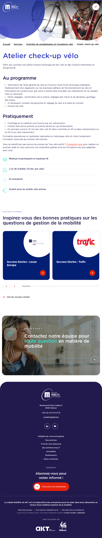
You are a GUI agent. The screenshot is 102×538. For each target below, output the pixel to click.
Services (18, 44)
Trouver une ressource (51, 444)
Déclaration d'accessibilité (73, 510)
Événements (51, 455)
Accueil (6, 44)
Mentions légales (25, 510)
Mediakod (81, 513)
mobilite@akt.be (51, 417)
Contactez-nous (74, 144)
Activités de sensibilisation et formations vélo (49, 44)
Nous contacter (51, 459)
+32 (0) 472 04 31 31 (51, 413)
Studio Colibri (70, 513)
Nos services (51, 440)
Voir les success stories (16, 297)
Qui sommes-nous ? (51, 448)
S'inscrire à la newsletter (50, 487)
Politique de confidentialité (47, 510)
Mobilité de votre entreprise (51, 436)
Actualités (51, 451)
